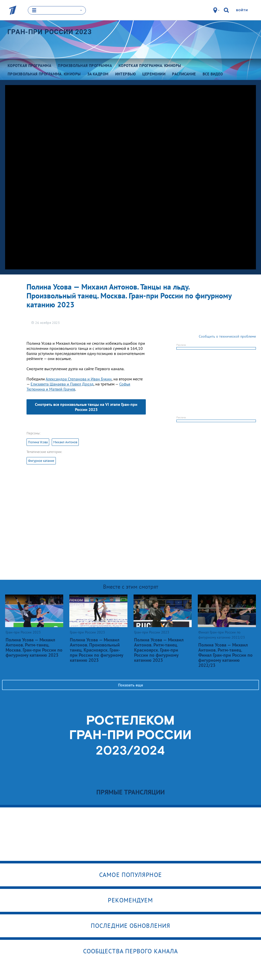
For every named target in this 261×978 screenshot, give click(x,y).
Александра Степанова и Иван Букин (79, 378)
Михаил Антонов (65, 442)
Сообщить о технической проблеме (227, 336)
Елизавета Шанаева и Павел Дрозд (62, 383)
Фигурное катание (41, 460)
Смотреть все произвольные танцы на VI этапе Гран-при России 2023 (86, 407)
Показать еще (130, 684)
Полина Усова (38, 442)
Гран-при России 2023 (49, 31)
